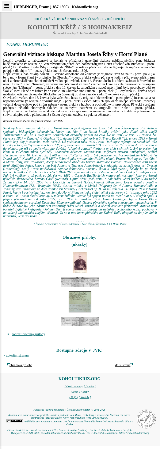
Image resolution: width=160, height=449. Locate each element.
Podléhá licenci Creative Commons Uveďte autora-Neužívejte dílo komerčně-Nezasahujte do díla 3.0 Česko (69, 423)
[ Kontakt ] (85, 397)
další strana (122, 365)
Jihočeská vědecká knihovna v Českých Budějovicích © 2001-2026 (69, 409)
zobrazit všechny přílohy (28, 334)
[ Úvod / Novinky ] (74, 386)
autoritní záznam (17, 355)
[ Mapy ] (86, 391)
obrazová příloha (20, 365)
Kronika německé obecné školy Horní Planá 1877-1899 (33, 120)
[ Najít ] (73, 397)
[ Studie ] (90, 386)
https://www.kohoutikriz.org (134, 432)
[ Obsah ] (75, 391)
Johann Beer (53, 209)
